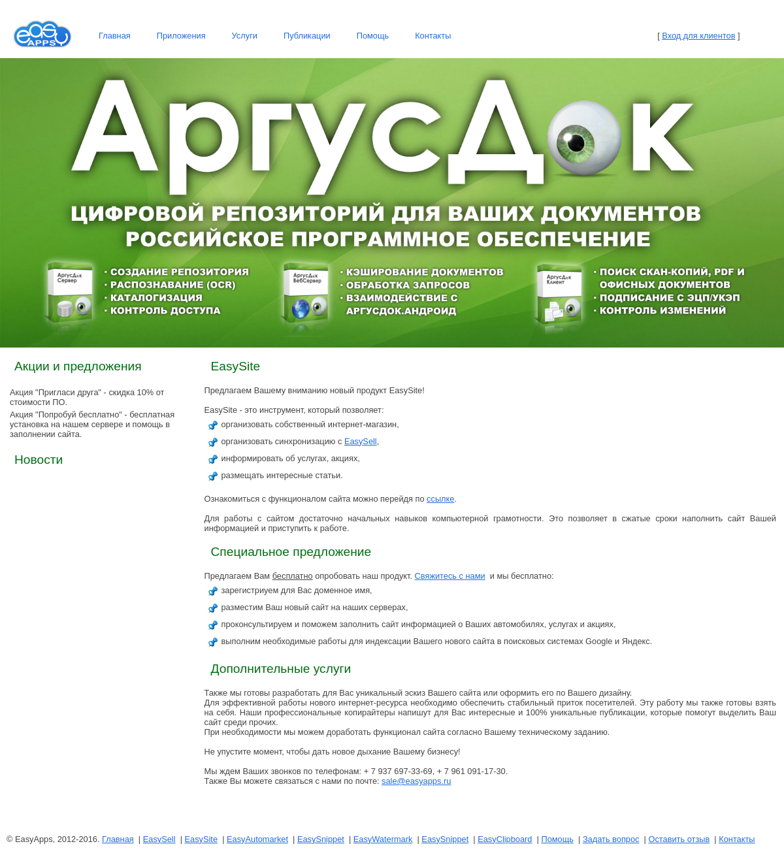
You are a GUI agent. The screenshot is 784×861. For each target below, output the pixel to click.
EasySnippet (320, 839)
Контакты (433, 36)
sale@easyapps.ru (416, 781)
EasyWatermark (383, 839)
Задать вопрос (611, 839)
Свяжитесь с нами (450, 576)
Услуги (244, 36)
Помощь (373, 36)
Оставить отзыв (679, 839)
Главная (115, 36)
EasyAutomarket (257, 839)
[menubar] (275, 35)
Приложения (181, 36)
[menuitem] (115, 35)
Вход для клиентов (698, 36)
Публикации (307, 36)
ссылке (440, 499)
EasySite (201, 839)
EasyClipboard (505, 839)
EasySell (360, 441)
